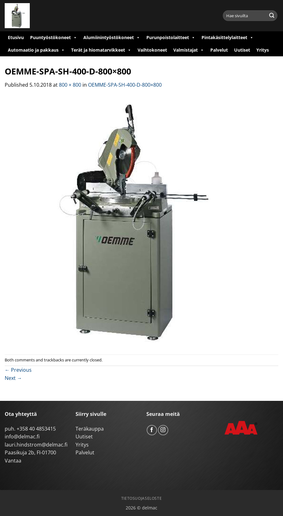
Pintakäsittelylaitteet (228, 37)
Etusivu (16, 37)
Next (13, 378)
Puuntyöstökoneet (53, 37)
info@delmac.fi (22, 436)
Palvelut (219, 50)
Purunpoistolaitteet (170, 37)
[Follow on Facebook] (152, 430)
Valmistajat (188, 50)
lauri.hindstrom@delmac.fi (36, 444)
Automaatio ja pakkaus (36, 50)
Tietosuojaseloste (141, 498)
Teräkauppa (90, 428)
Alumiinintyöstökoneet (111, 37)
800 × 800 (70, 84)
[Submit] (271, 15)
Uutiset (242, 50)
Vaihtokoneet (152, 50)
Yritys (262, 50)
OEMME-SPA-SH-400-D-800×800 (125, 84)
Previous (18, 369)
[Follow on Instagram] (163, 430)
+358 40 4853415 (36, 428)
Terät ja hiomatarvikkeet (101, 50)
